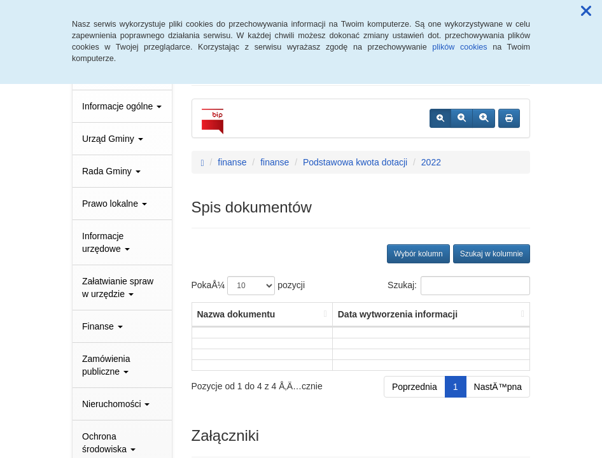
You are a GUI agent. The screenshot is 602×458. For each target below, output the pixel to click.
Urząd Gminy (112, 139)
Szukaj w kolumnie (491, 253)
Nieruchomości (116, 404)
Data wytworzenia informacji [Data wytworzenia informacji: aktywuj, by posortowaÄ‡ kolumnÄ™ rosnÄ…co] (398, 314)
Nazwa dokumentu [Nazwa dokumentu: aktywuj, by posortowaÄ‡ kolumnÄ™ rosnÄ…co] (236, 314)
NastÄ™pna (498, 387)
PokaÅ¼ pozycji (248, 285)
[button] (586, 11)
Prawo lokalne (114, 203)
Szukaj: (459, 285)
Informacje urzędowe (106, 242)
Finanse (102, 326)
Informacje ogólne (122, 106)
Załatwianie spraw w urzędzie (117, 287)
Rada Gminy (111, 171)
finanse (232, 162)
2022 (431, 162)
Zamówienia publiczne (106, 365)
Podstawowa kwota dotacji (355, 162)
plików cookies (459, 47)
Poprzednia (414, 387)
